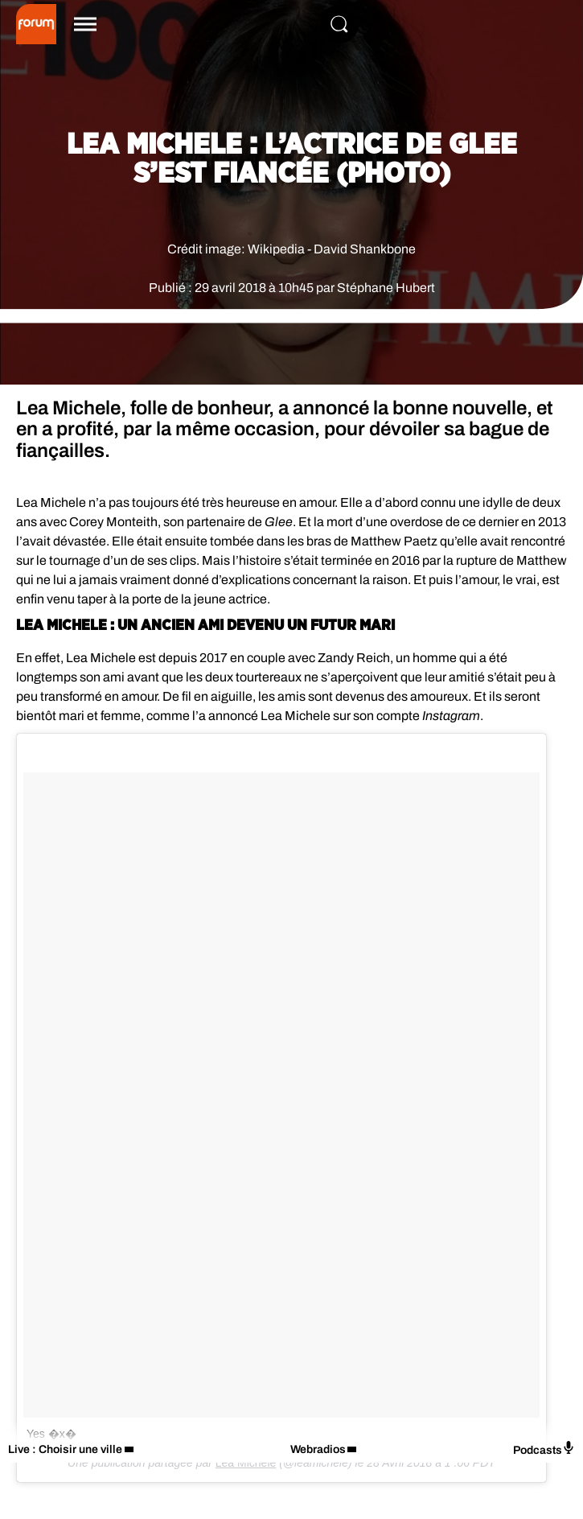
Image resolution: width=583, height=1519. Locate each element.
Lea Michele (246, 1462)
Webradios (318, 1449)
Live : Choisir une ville (65, 1449)
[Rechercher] (339, 24)
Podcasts (544, 1448)
